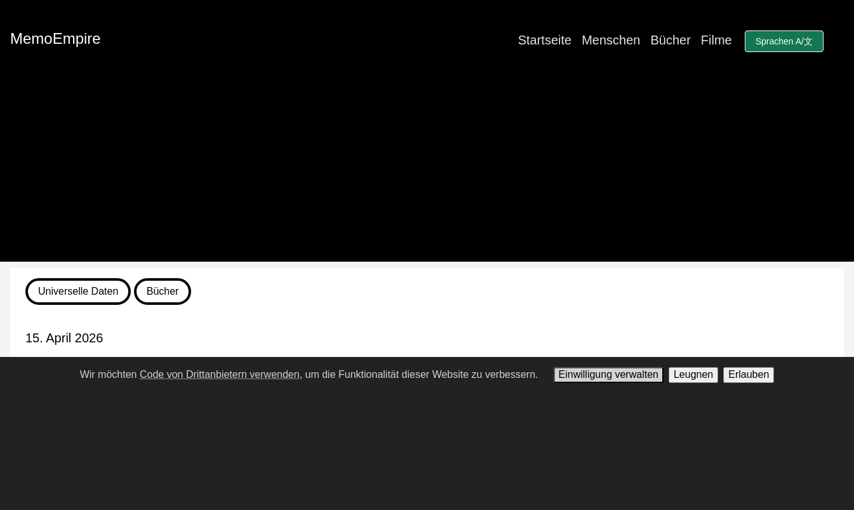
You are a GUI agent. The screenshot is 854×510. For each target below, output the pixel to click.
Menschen (611, 40)
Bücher (670, 40)
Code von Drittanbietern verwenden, (221, 374)
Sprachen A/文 (784, 41)
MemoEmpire (55, 38)
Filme (716, 40)
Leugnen (693, 374)
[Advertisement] (427, 173)
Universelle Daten (78, 291)
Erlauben (748, 374)
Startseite (544, 40)
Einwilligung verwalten (608, 374)
